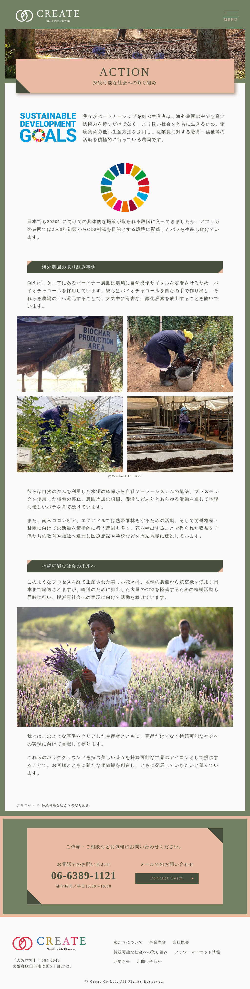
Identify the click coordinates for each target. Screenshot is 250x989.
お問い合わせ (149, 962)
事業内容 (157, 942)
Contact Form (167, 878)
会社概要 (181, 942)
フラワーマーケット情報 (197, 952)
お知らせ (122, 962)
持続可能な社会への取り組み (141, 952)
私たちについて (128, 942)
